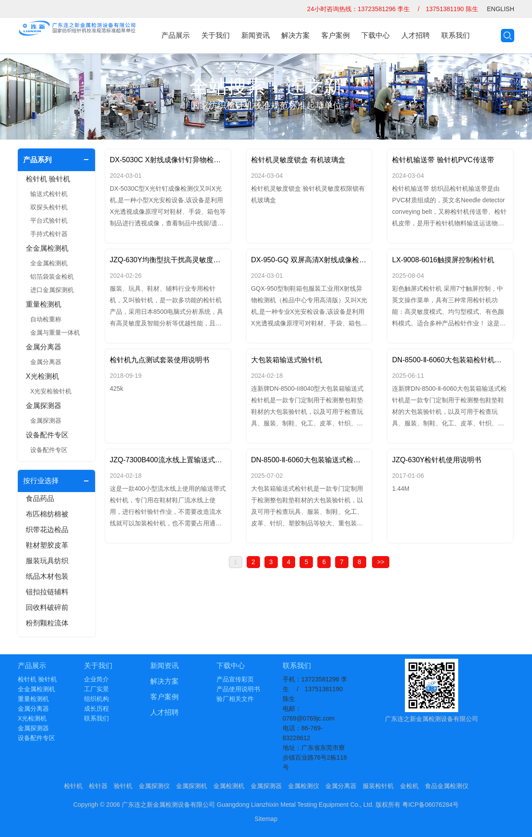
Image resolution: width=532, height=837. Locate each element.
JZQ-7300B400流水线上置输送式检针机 (168, 460)
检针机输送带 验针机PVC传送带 (443, 160)
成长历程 (96, 708)
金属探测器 (43, 405)
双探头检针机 (49, 207)
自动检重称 (45, 319)
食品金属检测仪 (446, 785)
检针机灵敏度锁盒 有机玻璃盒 (298, 160)
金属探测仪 (154, 785)
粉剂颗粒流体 (47, 623)
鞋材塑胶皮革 (47, 545)
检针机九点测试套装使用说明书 (159, 360)
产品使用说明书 (238, 689)
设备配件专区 (47, 435)
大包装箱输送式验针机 (286, 360)
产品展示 (175, 35)
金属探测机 (191, 785)
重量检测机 (43, 304)
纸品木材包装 (47, 576)
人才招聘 (415, 35)
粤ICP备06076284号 (430, 804)
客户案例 (335, 35)
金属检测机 (228, 785)
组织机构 (96, 698)
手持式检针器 (49, 233)
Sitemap (266, 818)
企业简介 (96, 679)
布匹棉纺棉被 (47, 514)
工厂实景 (96, 689)
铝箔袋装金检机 (52, 276)
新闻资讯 (255, 35)
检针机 (73, 785)
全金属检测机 (47, 248)
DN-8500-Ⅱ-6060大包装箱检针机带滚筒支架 (450, 360)
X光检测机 (42, 376)
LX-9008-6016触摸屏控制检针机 (443, 260)
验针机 (123, 785)
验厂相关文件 (235, 698)
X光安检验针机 (51, 391)
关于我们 (215, 35)
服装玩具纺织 (47, 561)
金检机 (409, 785)
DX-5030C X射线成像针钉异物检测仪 (168, 160)
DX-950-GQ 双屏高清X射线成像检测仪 (309, 260)
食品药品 (40, 498)
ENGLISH (500, 8)
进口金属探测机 (52, 289)
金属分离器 (43, 347)
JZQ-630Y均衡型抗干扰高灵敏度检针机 (168, 260)
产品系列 (37, 160)
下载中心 (375, 35)
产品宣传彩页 (235, 679)
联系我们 (455, 35)
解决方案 (295, 35)
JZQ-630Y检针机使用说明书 (436, 460)
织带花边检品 (47, 529)
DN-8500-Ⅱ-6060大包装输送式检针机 (309, 460)
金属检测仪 (303, 785)
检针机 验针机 (48, 179)
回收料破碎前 (47, 607)
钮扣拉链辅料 (47, 592)
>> (380, 561)
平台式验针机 (49, 220)
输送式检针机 (49, 193)
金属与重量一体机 (55, 332)
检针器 (98, 785)
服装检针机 (378, 785)
